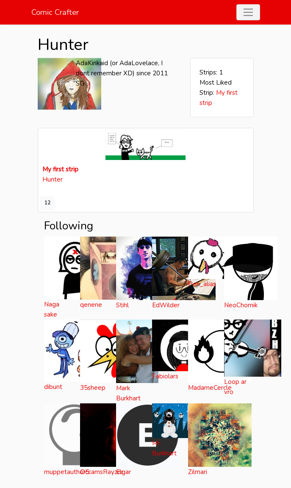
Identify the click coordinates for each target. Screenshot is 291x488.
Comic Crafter (55, 12)
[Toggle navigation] (248, 12)
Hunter (52, 179)
